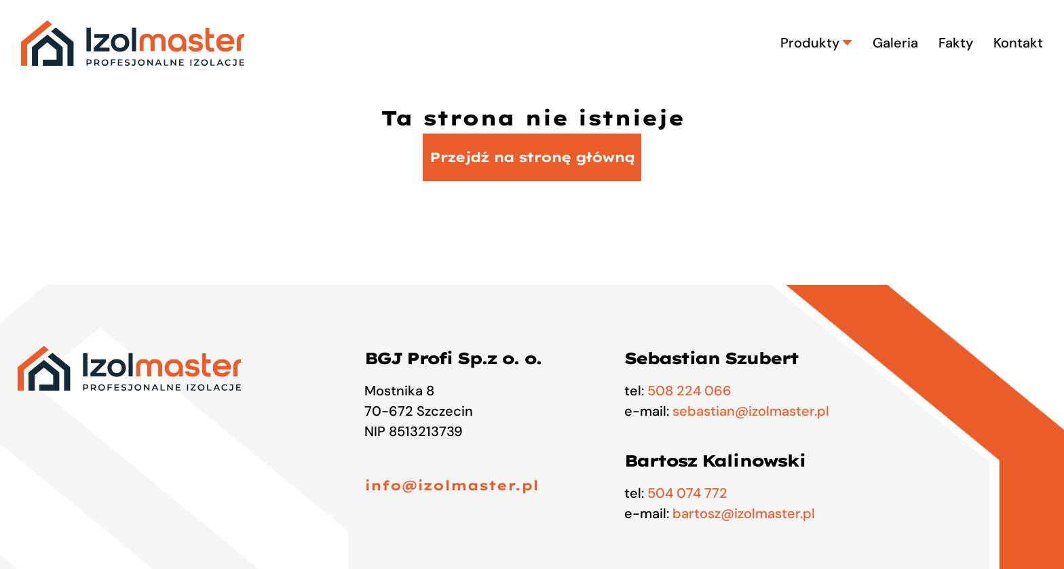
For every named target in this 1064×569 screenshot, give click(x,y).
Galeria (895, 43)
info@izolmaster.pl (451, 485)
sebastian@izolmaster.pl (750, 411)
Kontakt (1018, 43)
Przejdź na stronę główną (532, 157)
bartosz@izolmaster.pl (743, 513)
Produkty (816, 43)
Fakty (955, 43)
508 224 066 (689, 390)
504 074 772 (687, 493)
